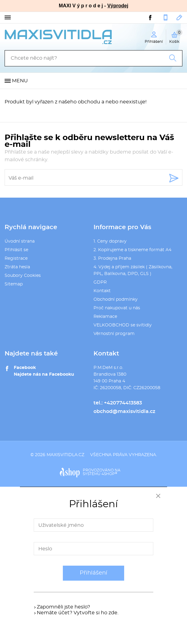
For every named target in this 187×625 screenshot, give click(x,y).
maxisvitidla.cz (65, 455)
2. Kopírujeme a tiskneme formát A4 (132, 250)
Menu (20, 80)
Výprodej (117, 5)
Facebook (25, 368)
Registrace (16, 258)
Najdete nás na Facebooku (44, 374)
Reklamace (105, 316)
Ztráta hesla (17, 267)
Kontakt (102, 291)
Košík (175, 36)
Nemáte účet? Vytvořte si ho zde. (77, 612)
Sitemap (14, 284)
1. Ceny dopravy (110, 241)
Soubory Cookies (23, 275)
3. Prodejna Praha (112, 258)
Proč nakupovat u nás (117, 308)
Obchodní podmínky (116, 299)
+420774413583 (165, 17)
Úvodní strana (20, 241)
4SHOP (109, 474)
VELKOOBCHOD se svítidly (123, 325)
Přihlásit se (16, 250)
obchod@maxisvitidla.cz (179, 17)
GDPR (100, 282)
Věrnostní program (114, 334)
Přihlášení (93, 573)
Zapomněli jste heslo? (63, 607)
